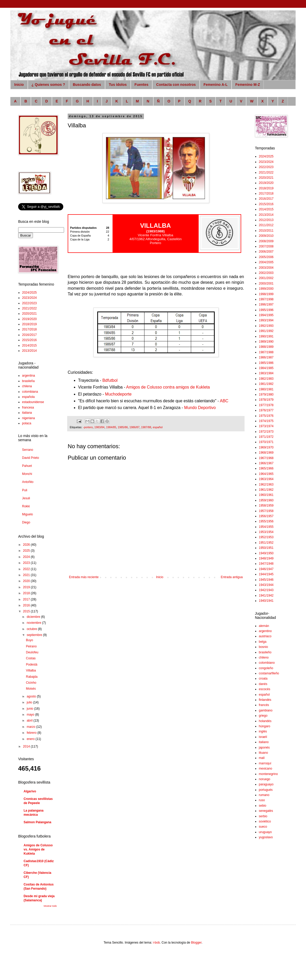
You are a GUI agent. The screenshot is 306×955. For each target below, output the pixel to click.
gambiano (266, 710)
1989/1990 (266, 341)
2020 (27, 581)
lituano (263, 753)
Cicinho (31, 682)
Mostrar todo (50, 906)
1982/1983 (266, 378)
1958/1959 (266, 505)
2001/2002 (266, 278)
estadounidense (33, 402)
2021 (27, 575)
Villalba (31, 670)
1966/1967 (266, 463)
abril (30, 720)
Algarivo (30, 791)
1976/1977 (266, 410)
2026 (27, 544)
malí (262, 758)
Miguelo (27, 514)
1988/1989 (266, 347)
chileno (264, 657)
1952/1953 (266, 537)
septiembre (35, 635)
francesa (28, 407)
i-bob (156, 942)
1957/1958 (266, 511)
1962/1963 (266, 484)
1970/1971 (266, 442)
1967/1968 (266, 458)
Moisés (31, 688)
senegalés (266, 811)
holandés (265, 721)
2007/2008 (266, 246)
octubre (32, 629)
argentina (28, 375)
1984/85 (111, 427)
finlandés (265, 700)
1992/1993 (266, 326)
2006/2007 (266, 251)
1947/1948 (266, 563)
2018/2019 (29, 324)
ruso (262, 800)
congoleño (266, 668)
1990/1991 (266, 336)
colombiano (267, 663)
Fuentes (142, 84)
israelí (263, 737)
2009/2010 (266, 236)
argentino (265, 631)
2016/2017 (29, 335)
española (28, 397)
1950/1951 (266, 548)
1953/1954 (266, 532)
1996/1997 (266, 304)
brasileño (265, 652)
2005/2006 (266, 257)
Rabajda (32, 677)
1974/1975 (266, 421)
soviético (265, 821)
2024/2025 (29, 292)
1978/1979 (266, 400)
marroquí (265, 763)
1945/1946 (266, 580)
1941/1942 (266, 595)
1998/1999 (266, 294)
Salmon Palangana (37, 822)
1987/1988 (266, 352)
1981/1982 (266, 384)
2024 (27, 557)
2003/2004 (266, 267)
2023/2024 (29, 298)
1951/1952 (266, 542)
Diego (26, 522)
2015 (27, 611)
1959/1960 (266, 500)
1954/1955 (266, 527)
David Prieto (30, 458)
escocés (264, 689)
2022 (27, 569)
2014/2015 (29, 345)
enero (31, 739)
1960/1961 (266, 495)
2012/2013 (266, 220)
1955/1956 (266, 521)
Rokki (26, 506)
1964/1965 (266, 474)
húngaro (264, 726)
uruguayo (265, 832)
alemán (264, 626)
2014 (27, 746)
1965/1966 (266, 468)
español (158, 427)
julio (30, 702)
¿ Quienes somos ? (48, 84)
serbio (263, 816)
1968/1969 (266, 452)
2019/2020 (29, 319)
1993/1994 (266, 320)
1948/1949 (266, 558)
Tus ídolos (118, 84)
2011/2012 (266, 225)
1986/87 (134, 427)
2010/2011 (266, 230)
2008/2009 (266, 241)
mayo (31, 714)
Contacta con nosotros (176, 84)
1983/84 (99, 427)
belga (262, 641)
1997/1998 (266, 299)
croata (263, 678)
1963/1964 (266, 479)
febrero (32, 733)
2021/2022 (29, 308)
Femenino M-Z (247, 84)
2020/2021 (29, 313)
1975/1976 (266, 416)
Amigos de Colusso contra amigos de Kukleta (168, 387)
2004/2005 (266, 262)
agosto (32, 696)
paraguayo (266, 784)
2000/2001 (266, 283)
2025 (27, 550)
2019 (27, 587)
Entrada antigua (232, 577)
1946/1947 (266, 569)
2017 (27, 599)
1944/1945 (266, 574)
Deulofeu (32, 652)
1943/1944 (266, 585)
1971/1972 (266, 437)
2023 (27, 563)
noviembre (34, 623)
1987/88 (146, 427)
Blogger (196, 942)
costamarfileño (269, 673)
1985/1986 (266, 363)
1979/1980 (266, 394)
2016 (27, 605)
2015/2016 (29, 340)
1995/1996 (266, 310)
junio (30, 708)
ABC (224, 401)
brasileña (28, 381)
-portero (88, 427)
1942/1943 (266, 590)
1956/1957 (266, 516)
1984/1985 (266, 368)
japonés (264, 747)
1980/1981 (266, 389)
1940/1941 (266, 601)
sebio (262, 805)
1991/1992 (266, 331)
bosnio (263, 647)
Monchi (27, 474)
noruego (264, 779)
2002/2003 (266, 273)
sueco (263, 826)
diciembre (34, 617)
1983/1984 (266, 373)
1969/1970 (266, 447)
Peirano (31, 646)
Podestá (31, 664)
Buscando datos (87, 84)
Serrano (27, 450)
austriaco (265, 636)
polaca (26, 423)
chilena (27, 386)
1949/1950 (266, 553)
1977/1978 (266, 405)
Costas (31, 658)
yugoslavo (266, 837)
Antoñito (27, 482)
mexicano (265, 768)
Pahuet (27, 466)
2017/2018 (29, 329)
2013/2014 (29, 350)
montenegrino (268, 774)
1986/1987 (266, 357)
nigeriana (28, 418)
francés (264, 705)
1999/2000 (266, 288)
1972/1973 (266, 431)
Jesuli (26, 498)
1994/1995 (266, 315)
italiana (27, 412)
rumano (264, 795)
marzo (31, 727)
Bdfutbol (110, 380)
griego (263, 715)
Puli (24, 490)
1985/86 (123, 427)
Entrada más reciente (84, 577)
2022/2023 (29, 303)
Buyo (29, 640)
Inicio (19, 84)
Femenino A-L (216, 84)
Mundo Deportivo (200, 407)
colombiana (30, 391)
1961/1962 (266, 490)
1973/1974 (266, 426)
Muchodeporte (118, 394)
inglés (263, 731)
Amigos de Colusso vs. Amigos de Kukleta (38, 849)
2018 (27, 593)
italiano (264, 742)
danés (263, 684)
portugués (266, 790)
